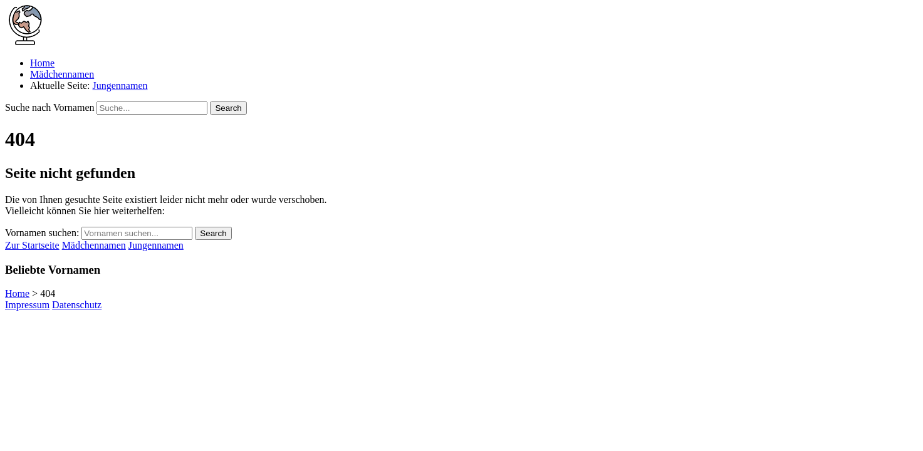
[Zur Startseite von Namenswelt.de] (25, 41)
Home (42, 63)
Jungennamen (120, 85)
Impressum (27, 304)
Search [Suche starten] (228, 108)
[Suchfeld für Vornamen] (151, 108)
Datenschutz (77, 304)
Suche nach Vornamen (49, 107)
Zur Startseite (32, 245)
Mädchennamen (62, 74)
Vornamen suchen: (42, 232)
